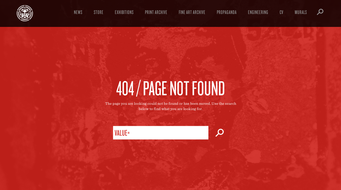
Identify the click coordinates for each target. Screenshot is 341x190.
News (78, 12)
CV (281, 12)
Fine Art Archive (192, 12)
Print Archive (156, 12)
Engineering (258, 12)
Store (99, 12)
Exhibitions (124, 12)
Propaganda (227, 12)
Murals (301, 12)
